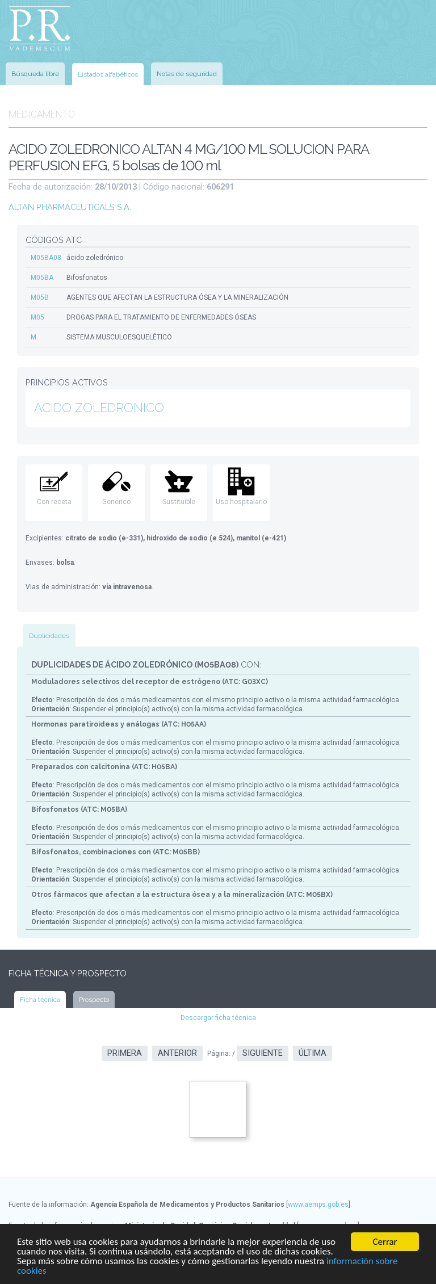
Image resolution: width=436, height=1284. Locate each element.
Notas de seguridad (187, 74)
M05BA (42, 278)
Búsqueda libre (35, 74)
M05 (37, 317)
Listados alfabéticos (108, 74)
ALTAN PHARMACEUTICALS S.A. (70, 207)
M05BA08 (46, 258)
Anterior (177, 1053)
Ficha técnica (40, 1000)
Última (312, 1053)
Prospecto (94, 1000)
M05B (40, 297)
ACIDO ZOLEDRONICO (99, 408)
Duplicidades (49, 636)
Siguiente (262, 1053)
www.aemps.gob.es (318, 1205)
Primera (124, 1053)
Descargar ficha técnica (218, 1018)
